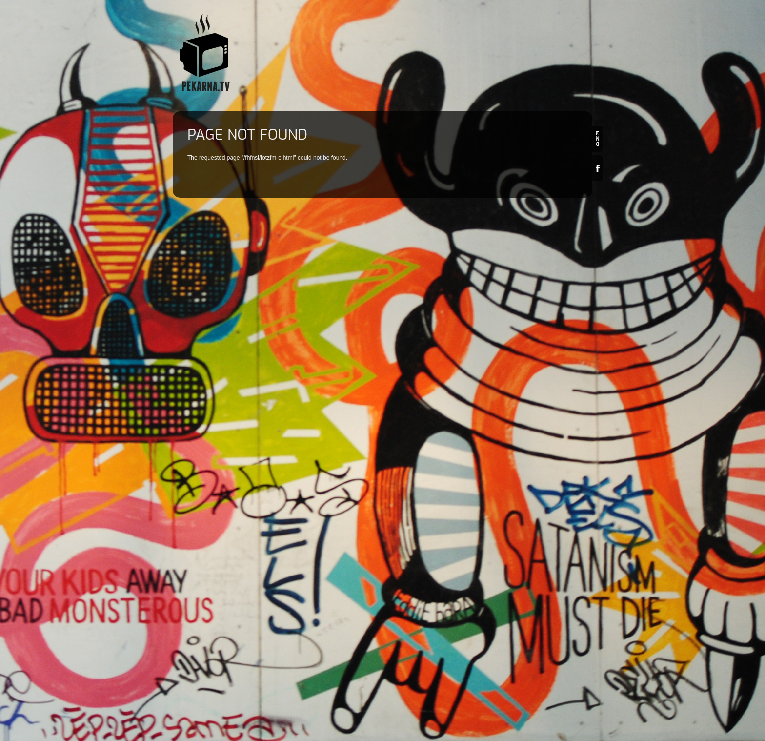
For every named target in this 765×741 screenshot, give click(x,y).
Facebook (597, 168)
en (597, 139)
